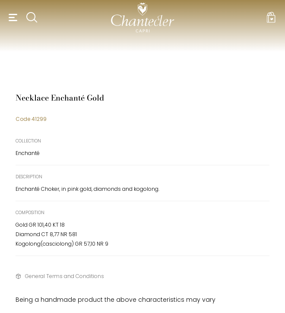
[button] (12, 17)
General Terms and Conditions (64, 276)
